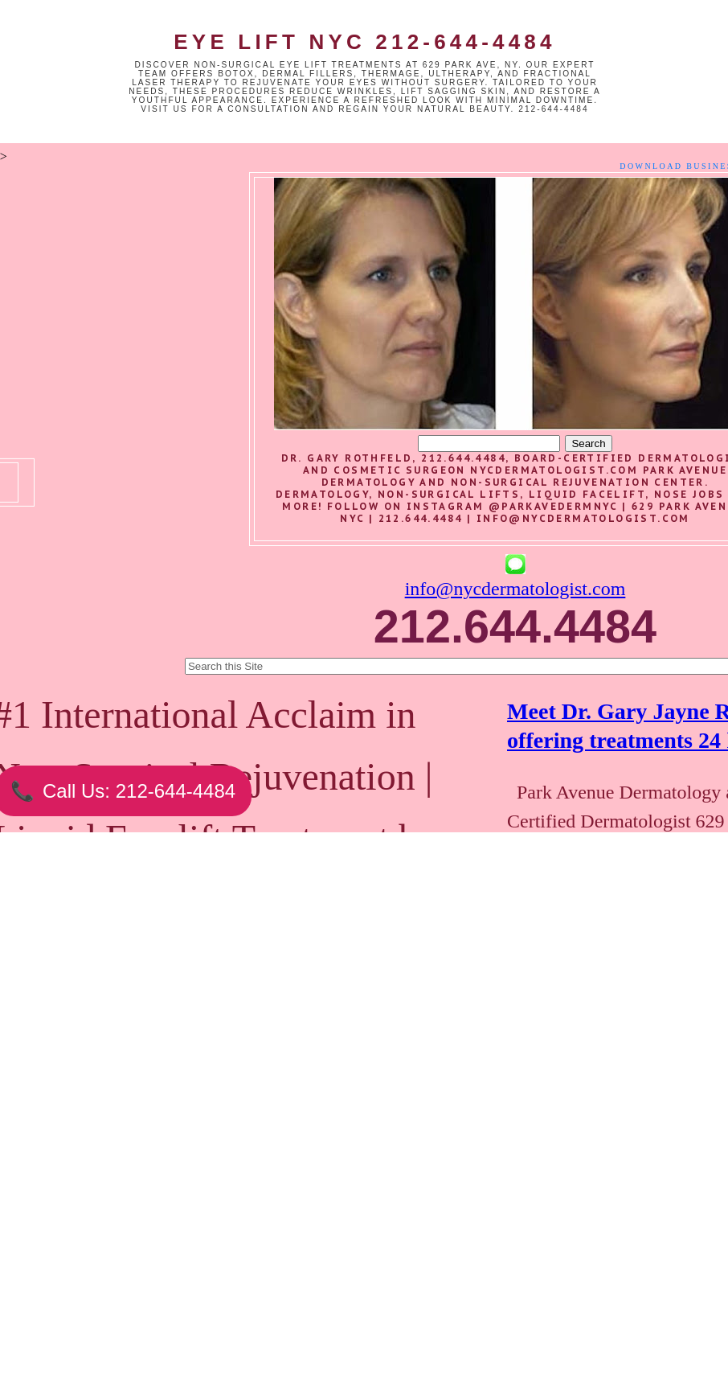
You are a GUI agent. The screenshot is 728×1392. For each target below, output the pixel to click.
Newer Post (123, 1310)
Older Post (406, 1310)
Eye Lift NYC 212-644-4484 (364, 42)
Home (266, 1310)
